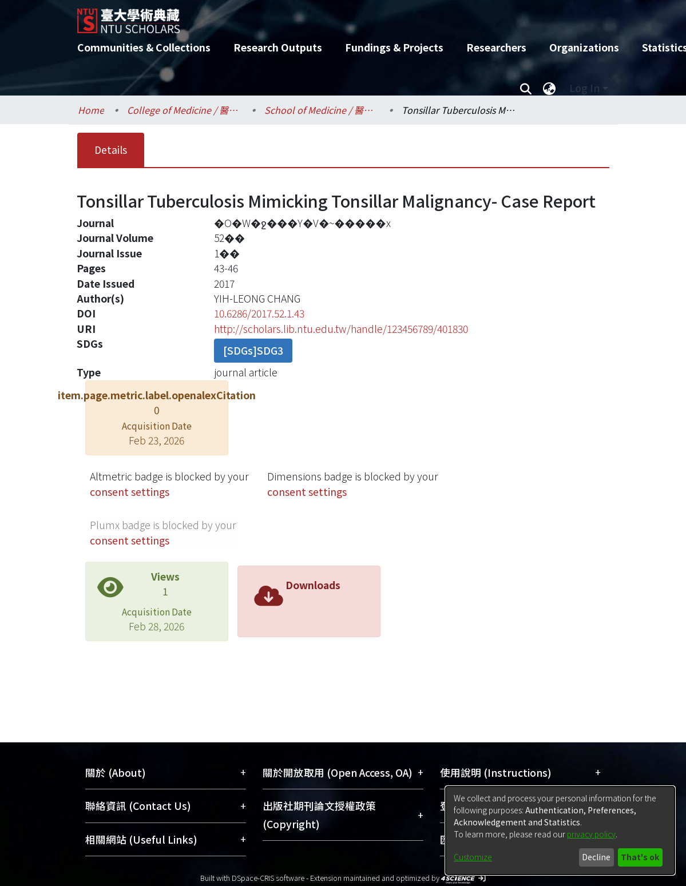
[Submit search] (526, 88)
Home (91, 110)
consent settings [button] (129, 491)
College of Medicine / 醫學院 (184, 110)
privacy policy (591, 834)
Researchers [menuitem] (496, 47)
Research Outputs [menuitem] (277, 47)
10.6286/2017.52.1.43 (259, 313)
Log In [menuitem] (584, 88)
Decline (596, 857)
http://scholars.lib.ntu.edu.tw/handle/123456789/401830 (341, 328)
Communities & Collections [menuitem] (144, 47)
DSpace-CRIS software (268, 877)
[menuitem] (550, 88)
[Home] (333, 16)
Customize (473, 857)
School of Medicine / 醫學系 (321, 110)
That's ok (640, 857)
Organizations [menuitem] (584, 47)
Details (110, 149)
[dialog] (560, 830)
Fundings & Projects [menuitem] (394, 47)
